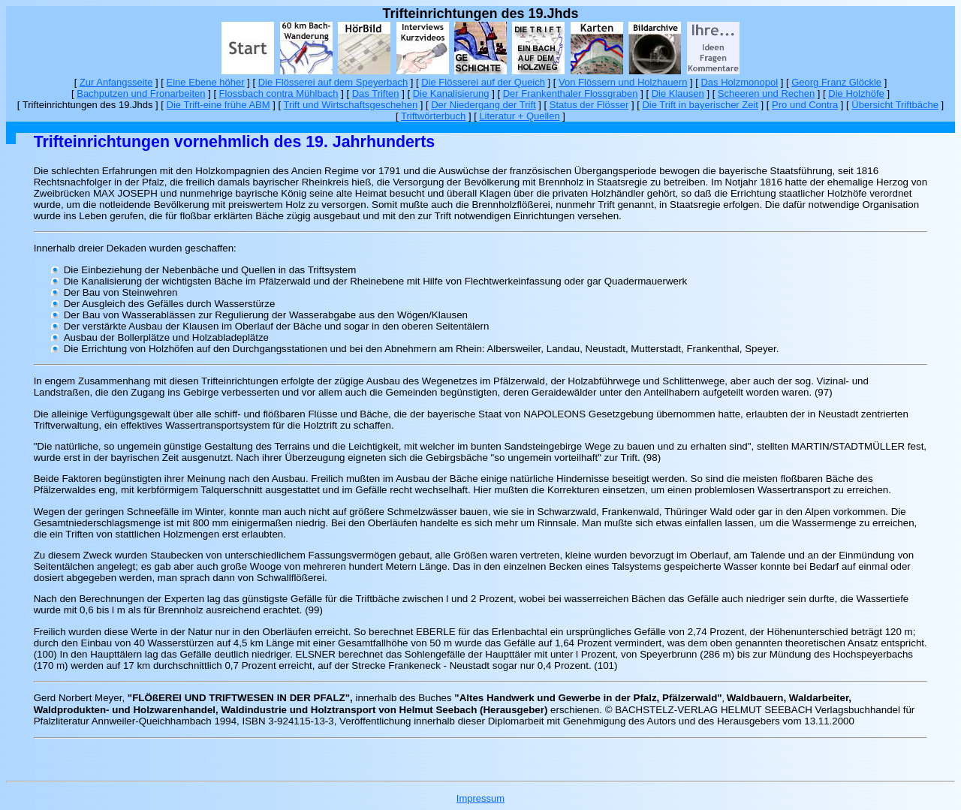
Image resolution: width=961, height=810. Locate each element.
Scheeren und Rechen (766, 93)
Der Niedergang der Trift (483, 104)
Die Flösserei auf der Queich (483, 82)
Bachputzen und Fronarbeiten (141, 93)
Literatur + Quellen (519, 116)
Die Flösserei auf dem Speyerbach (333, 82)
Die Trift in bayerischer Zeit (700, 104)
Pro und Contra (805, 104)
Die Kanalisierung (451, 93)
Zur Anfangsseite (116, 82)
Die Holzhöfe (856, 93)
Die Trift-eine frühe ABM (218, 104)
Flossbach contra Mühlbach (279, 93)
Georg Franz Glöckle (836, 82)
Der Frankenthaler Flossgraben (570, 93)
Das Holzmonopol (739, 82)
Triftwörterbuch (433, 116)
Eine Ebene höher (206, 82)
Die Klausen (678, 93)
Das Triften (375, 93)
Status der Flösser (589, 104)
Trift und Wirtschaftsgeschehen (350, 104)
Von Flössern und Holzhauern (623, 82)
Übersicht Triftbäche (894, 104)
